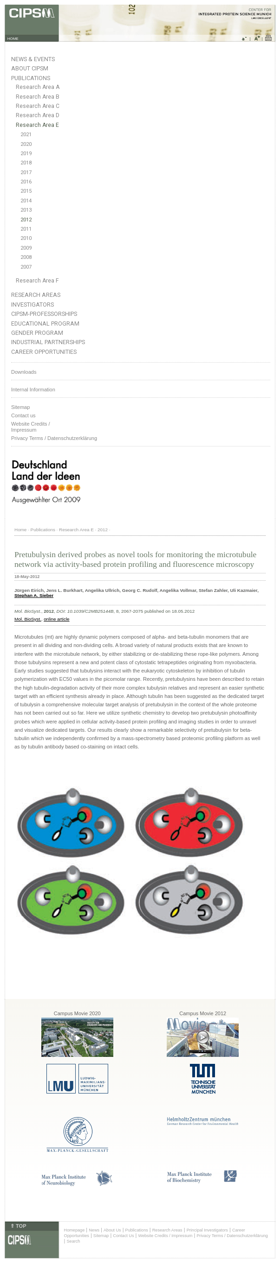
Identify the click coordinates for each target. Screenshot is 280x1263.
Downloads (23, 372)
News (94, 1230)
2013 (26, 210)
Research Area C (37, 106)
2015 (26, 191)
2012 (26, 220)
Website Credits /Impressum (30, 427)
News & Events (33, 59)
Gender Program (37, 332)
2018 (26, 163)
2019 (26, 154)
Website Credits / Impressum (165, 1235)
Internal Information (33, 389)
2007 (26, 267)
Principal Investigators (207, 1230)
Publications (30, 78)
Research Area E (37, 125)
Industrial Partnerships (48, 342)
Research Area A (37, 87)
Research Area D (37, 115)
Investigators (32, 304)
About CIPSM (29, 68)
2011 (26, 229)
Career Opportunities (44, 351)
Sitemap (20, 407)
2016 (26, 182)
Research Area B (37, 97)
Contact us (23, 415)
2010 (26, 238)
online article (56, 619)
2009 (26, 248)
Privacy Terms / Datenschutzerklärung (54, 438)
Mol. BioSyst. (27, 619)
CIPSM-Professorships (44, 313)
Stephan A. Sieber (33, 595)
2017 (26, 173)
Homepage (74, 1230)
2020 (26, 144)
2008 (26, 257)
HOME (13, 39)
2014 (26, 201)
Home (20, 529)
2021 (26, 135)
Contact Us (123, 1235)
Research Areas (35, 294)
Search (73, 1241)
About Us (112, 1230)
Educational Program (45, 323)
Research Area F (37, 280)
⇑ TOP (18, 1226)
